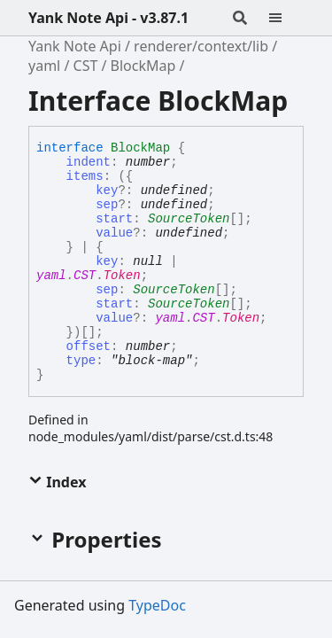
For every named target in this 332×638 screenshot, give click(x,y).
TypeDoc (157, 605)
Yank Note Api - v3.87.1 (108, 17)
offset (88, 346)
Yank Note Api (74, 46)
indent (88, 162)
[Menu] (286, 17)
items (85, 176)
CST (85, 65)
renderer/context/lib (201, 46)
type (81, 361)
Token (122, 275)
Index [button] (57, 482)
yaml (44, 65)
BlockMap (143, 65)
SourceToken (188, 219)
